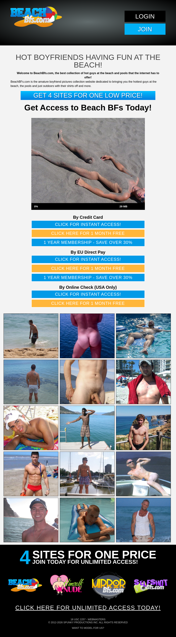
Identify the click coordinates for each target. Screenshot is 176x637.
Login (145, 16)
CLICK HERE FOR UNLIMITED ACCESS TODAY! (88, 607)
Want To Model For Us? (88, 627)
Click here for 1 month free (88, 233)
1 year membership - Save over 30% (88, 242)
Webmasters (97, 619)
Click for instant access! (88, 224)
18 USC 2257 (77, 619)
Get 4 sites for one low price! (88, 95)
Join (145, 29)
